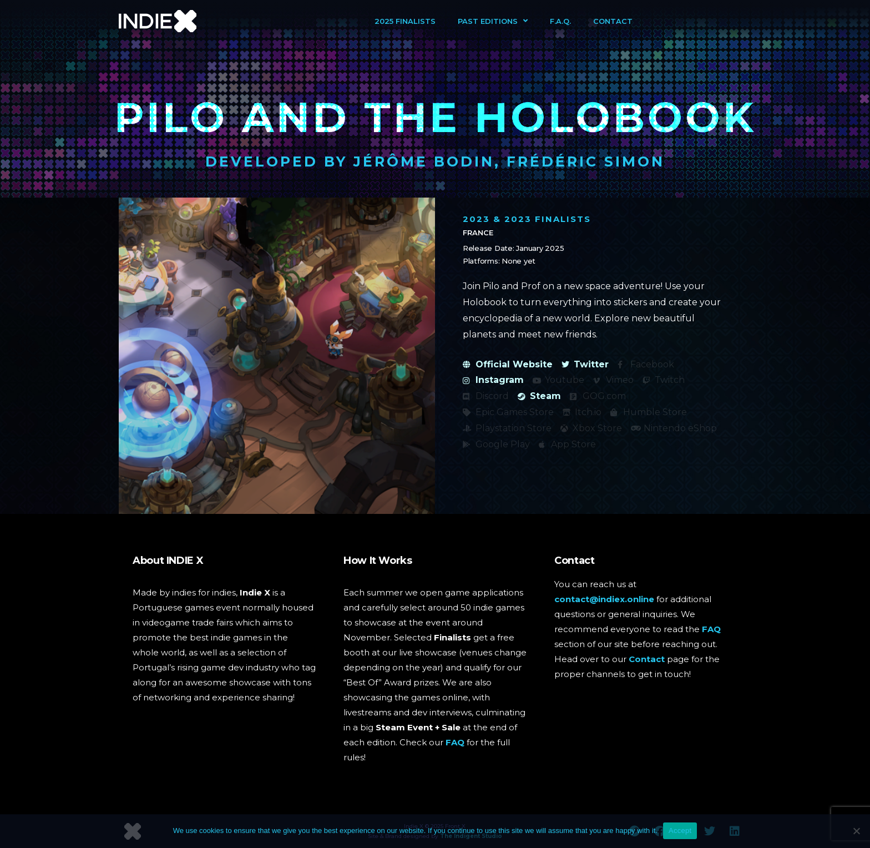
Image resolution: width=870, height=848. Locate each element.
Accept (680, 830)
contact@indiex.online (604, 599)
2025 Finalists (405, 21)
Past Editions (493, 21)
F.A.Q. (560, 21)
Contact (613, 21)
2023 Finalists (547, 219)
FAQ (455, 742)
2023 (476, 219)
